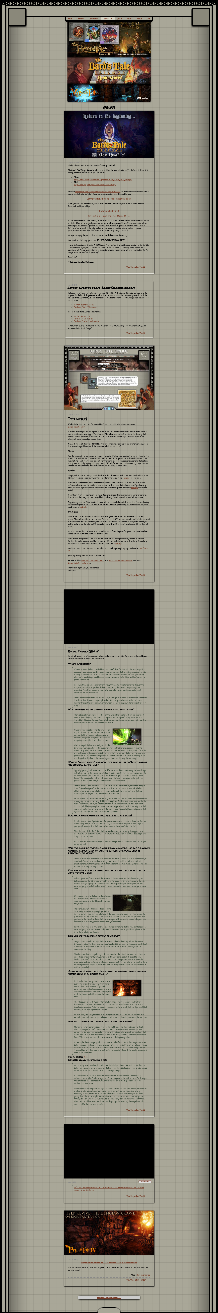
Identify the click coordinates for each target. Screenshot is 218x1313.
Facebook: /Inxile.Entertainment (87, 321)
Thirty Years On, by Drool (109, 210)
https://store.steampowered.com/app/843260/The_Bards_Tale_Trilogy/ (103, 179)
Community (93, 18)
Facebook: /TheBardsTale (83, 318)
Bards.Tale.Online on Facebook (120, 560)
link (85, 1056)
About (139, 18)
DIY (120, 18)
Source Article (145, 1182)
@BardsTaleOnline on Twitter (92, 560)
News (70, 18)
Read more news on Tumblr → (109, 1297)
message (127, 477)
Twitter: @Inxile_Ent (82, 316)
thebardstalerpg (143, 1274)
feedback (82, 506)
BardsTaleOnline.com (76, 426)
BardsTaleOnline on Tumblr (79, 562)
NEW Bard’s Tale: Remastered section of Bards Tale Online (97, 191)
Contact (80, 18)
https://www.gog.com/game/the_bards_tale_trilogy (95, 184)
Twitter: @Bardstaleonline (84, 304)
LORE (148, 18)
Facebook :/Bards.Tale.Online (85, 307)
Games (108, 18)
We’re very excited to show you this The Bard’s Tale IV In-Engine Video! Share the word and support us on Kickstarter (109, 1189)
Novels (129, 18)
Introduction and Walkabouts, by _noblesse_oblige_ (109, 215)
